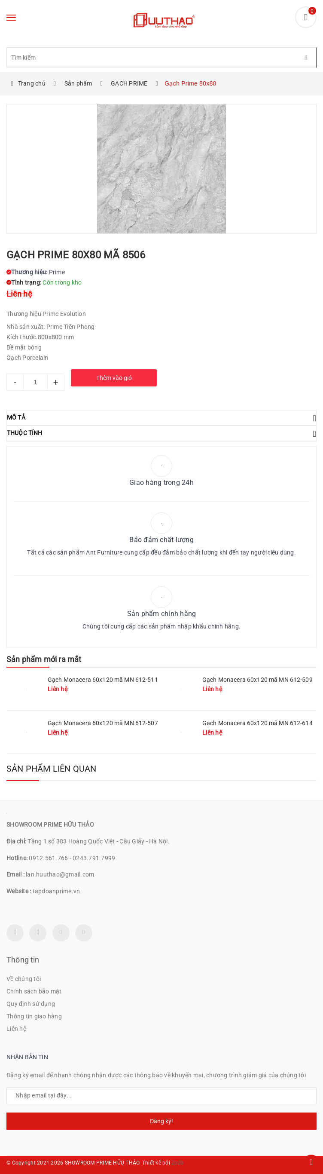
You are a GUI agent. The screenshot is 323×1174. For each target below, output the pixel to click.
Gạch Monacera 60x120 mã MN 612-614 (257, 723)
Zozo (177, 1163)
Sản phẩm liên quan (51, 768)
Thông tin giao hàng (34, 1016)
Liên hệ (16, 1028)
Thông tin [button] (23, 959)
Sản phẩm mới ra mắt (43, 659)
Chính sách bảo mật (34, 991)
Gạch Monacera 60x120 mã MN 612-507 (103, 723)
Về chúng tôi (23, 978)
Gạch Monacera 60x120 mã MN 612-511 (103, 679)
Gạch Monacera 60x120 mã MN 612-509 (257, 679)
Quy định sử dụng (30, 1003)
